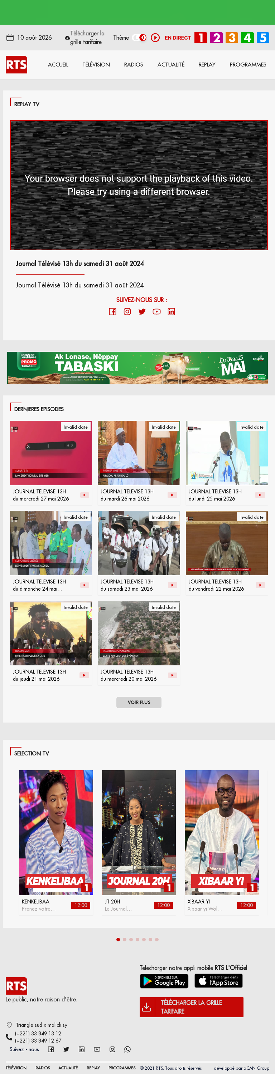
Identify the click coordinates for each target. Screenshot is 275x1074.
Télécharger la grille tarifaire (87, 37)
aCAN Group (256, 1068)
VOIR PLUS (139, 702)
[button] (118, 939)
